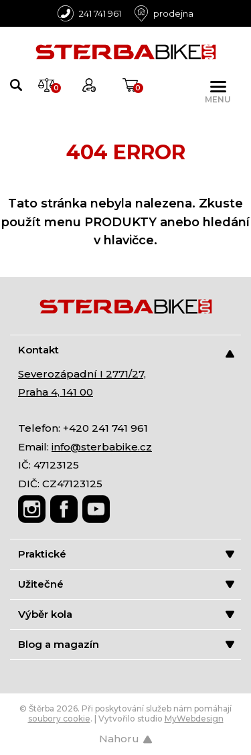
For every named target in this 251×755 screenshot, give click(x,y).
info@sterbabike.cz (102, 446)
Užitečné (126, 584)
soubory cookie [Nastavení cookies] (59, 719)
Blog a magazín (126, 644)
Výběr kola (126, 614)
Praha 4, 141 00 (55, 392)
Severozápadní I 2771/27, (82, 373)
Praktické (126, 554)
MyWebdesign (194, 719)
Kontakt (126, 350)
